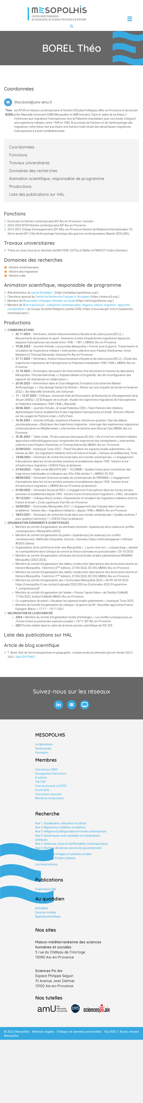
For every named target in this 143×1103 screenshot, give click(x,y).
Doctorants (42, 790)
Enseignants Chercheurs (50, 773)
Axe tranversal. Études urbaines (55, 858)
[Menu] (129, 19)
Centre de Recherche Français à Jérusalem (62, 296)
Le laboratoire (44, 744)
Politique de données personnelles (79, 1031)
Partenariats (43, 748)
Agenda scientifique (48, 916)
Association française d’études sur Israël (49, 300)
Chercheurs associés (48, 794)
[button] (58, 704)
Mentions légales (43, 1031)
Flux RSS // (112, 1031)
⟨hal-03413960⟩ (25, 656)
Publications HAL (46, 889)
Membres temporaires (49, 798)
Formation (41, 752)
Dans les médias (45, 912)
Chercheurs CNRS (46, 769)
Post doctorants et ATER (50, 786)
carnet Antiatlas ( (42, 292)
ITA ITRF (40, 781)
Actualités (41, 908)
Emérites (41, 777)
